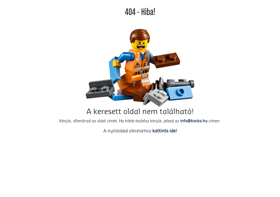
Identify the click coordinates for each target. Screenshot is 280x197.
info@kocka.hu (194, 121)
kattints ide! (164, 131)
